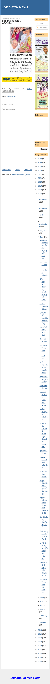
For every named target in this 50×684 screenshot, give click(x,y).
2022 (40, 174)
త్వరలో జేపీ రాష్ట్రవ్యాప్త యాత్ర (44, 379)
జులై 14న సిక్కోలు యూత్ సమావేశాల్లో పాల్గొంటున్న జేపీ (44, 505)
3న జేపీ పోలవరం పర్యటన (44, 306)
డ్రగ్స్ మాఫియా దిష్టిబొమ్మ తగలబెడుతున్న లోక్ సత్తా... (43, 289)
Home (17, 170)
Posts (40, 24)
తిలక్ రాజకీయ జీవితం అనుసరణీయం (11, 22)
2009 (40, 657)
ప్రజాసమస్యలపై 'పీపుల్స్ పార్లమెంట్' (44, 522)
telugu (14, 96)
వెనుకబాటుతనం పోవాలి (43, 474)
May (42, 601)
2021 (40, 178)
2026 (40, 159)
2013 (40, 642)
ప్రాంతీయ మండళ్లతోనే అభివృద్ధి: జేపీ (44, 462)
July (42, 237)
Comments (42, 28)
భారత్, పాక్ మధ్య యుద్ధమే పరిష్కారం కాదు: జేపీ (44, 551)
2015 (40, 634)
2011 (40, 650)
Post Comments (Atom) (21, 174)
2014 (40, 638)
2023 (40, 170)
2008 (40, 661)
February (43, 616)
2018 (40, 190)
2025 (40, 162)
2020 (40, 182)
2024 (40, 166)
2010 (40, 653)
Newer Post (6, 170)
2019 (40, 186)
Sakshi (9, 96)
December (43, 199)
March (42, 609)
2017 (40, 194)
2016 (40, 630)
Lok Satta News (14, 7)
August (42, 230)
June (42, 598)
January (43, 622)
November (43, 208)
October (43, 215)
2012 (40, 646)
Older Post (28, 170)
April (42, 605)
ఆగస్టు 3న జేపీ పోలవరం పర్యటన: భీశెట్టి (44, 318)
